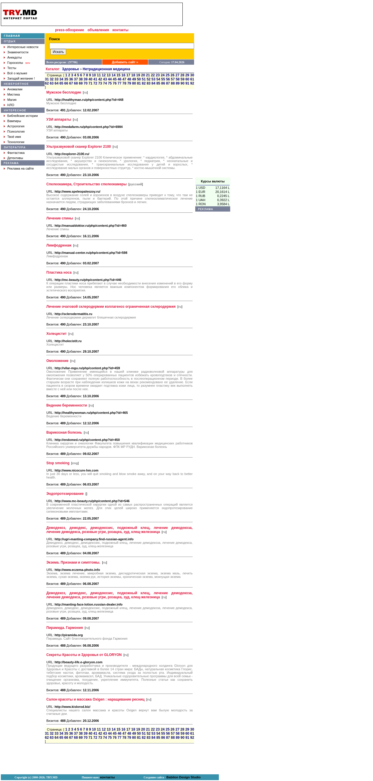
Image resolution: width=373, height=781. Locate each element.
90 (182, 83)
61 (192, 79)
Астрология (15, 126)
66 (66, 83)
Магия (12, 99)
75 (110, 83)
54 (158, 79)
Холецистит (56, 334)
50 (139, 79)
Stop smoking (57, 463)
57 (173, 79)
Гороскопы (15, 62)
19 (138, 75)
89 (178, 83)
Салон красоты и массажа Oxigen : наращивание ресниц (95, 699)
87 (168, 83)
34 (61, 79)
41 (95, 79)
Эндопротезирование (65, 494)
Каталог (52, 69)
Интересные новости (22, 47)
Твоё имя (14, 136)
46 (119, 79)
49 (134, 79)
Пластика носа (59, 272)
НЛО (10, 105)
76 (115, 83)
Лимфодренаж (58, 245)
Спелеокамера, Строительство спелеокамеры (86, 184)
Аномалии (14, 89)
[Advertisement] (212, 90)
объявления (98, 30)
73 (100, 83)
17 (128, 75)
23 (158, 75)
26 (172, 75)
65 (61, 83)
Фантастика (15, 152)
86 (163, 83)
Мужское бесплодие (63, 92)
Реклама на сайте (20, 168)
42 (100, 79)
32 (52, 79)
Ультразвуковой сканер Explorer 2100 (78, 147)
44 (110, 79)
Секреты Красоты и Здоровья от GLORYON (84, 655)
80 (134, 83)
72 (95, 83)
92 (192, 83)
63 (52, 83)
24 (163, 75)
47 (124, 79)
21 (148, 75)
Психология (16, 131)
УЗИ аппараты (58, 119)
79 (129, 83)
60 (187, 79)
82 (144, 83)
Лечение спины (59, 218)
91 (187, 83)
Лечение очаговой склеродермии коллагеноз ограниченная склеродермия (111, 307)
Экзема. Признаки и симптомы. (73, 562)
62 (47, 83)
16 (123, 75)
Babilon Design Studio (183, 777)
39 (85, 79)
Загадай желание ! (21, 78)
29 (187, 75)
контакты (120, 30)
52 (148, 79)
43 (105, 79)
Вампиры (14, 121)
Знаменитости (17, 52)
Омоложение (57, 361)
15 (118, 75)
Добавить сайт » (125, 62)
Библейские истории (22, 115)
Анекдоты (14, 57)
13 (108, 75)
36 (71, 79)
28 (182, 75)
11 (99, 75)
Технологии (15, 142)
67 (71, 83)
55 (163, 79)
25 (168, 75)
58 (178, 79)
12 (103, 75)
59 (182, 79)
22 (153, 75)
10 (94, 75)
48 (129, 79)
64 (56, 83)
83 (148, 83)
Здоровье (70, 69)
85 (158, 83)
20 (143, 75)
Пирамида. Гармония (64, 628)
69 (80, 83)
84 (153, 83)
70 (85, 83)
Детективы (15, 158)
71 (90, 83)
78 (124, 83)
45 (115, 79)
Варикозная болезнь (64, 432)
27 (177, 75)
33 (56, 79)
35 (66, 79)
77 (119, 83)
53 (153, 79)
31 (47, 79)
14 (113, 75)
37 (76, 79)
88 (173, 83)
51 (144, 79)
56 (168, 79)
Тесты (11, 68)
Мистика (13, 94)
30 (192, 75)
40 (90, 79)
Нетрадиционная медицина (106, 69)
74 (105, 83)
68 (76, 83)
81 (139, 83)
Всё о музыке (17, 73)
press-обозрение (69, 30)
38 (80, 79)
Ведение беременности (66, 405)
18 (133, 75)
